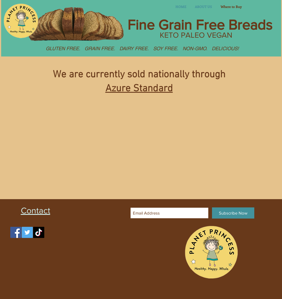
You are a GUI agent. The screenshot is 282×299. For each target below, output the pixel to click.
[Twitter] (27, 232)
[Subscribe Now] (233, 213)
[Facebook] (15, 232)
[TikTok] (38, 232)
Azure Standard (139, 89)
